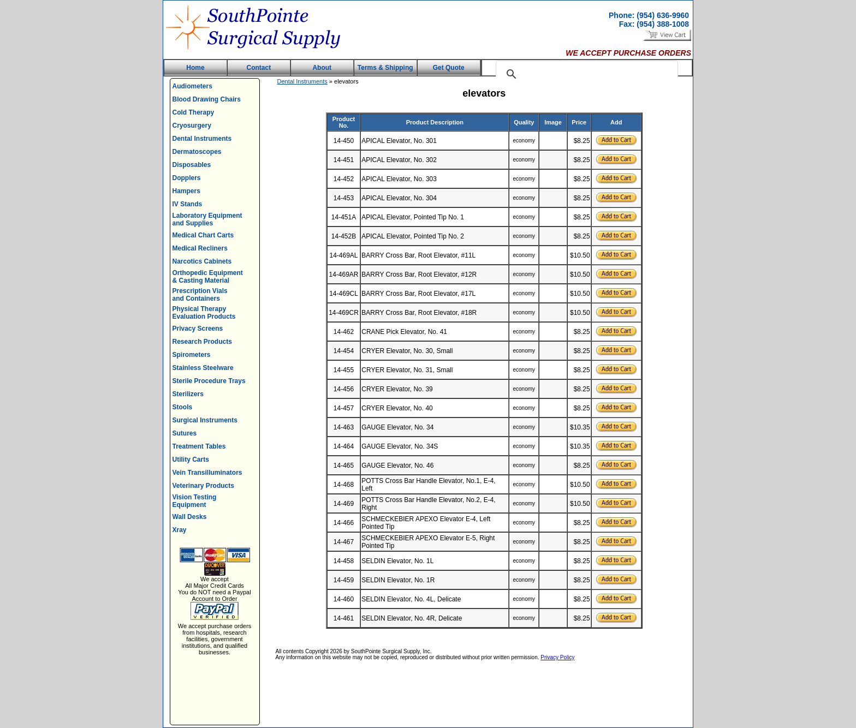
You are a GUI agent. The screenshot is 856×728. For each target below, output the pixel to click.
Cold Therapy (194, 112)
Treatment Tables (199, 446)
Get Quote (449, 67)
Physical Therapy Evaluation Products (204, 312)
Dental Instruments (202, 138)
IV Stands (188, 204)
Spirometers (192, 355)
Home (195, 67)
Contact (259, 67)
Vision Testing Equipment (195, 501)
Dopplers (187, 178)
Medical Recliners (200, 248)
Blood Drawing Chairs (207, 99)
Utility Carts (191, 459)
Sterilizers (188, 394)
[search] (585, 74)
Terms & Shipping (385, 67)
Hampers (186, 191)
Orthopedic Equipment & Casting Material (208, 276)
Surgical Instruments (205, 420)
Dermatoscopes (197, 152)
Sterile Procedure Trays (209, 381)
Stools (183, 407)
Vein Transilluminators (207, 472)
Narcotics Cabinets (202, 261)
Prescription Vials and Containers (200, 294)
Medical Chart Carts (203, 235)
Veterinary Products (203, 486)
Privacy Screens (198, 328)
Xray (180, 530)
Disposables (192, 165)
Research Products (202, 341)
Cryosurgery (192, 125)
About (321, 67)
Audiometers (192, 86)
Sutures (185, 433)
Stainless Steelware (203, 368)
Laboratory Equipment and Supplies (207, 219)
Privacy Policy (557, 657)
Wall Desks (190, 517)
